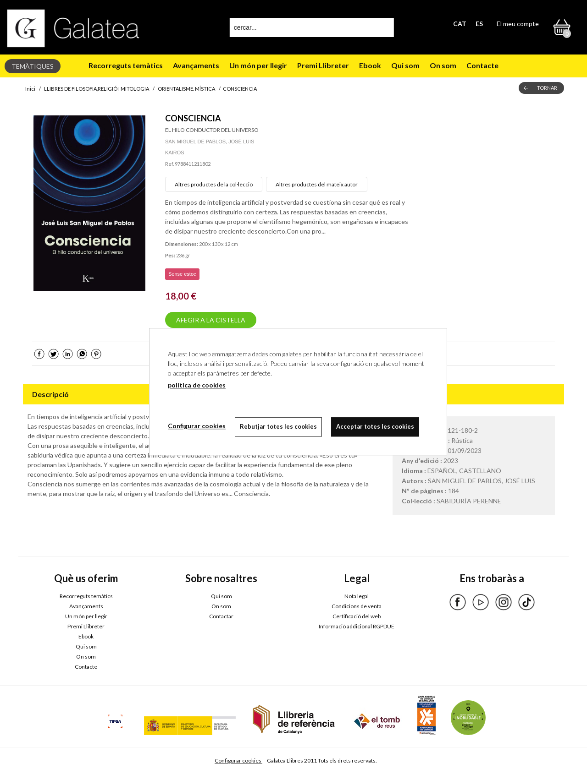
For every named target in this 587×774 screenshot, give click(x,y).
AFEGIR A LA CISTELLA (210, 320)
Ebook (370, 65)
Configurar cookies (238, 760)
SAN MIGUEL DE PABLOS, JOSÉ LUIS (209, 141)
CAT (459, 23)
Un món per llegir (258, 65)
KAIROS (174, 152)
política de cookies (197, 385)
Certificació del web (356, 616)
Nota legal (356, 596)
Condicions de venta (357, 606)
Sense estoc (182, 274)
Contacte (482, 65)
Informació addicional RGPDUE (356, 626)
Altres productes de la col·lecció (214, 184)
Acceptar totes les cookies (375, 426)
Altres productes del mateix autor (317, 184)
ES (479, 23)
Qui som (405, 65)
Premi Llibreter (323, 65)
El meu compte (518, 23)
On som (443, 65)
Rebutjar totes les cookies (278, 426)
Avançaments (196, 65)
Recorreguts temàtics (126, 65)
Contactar (221, 616)
